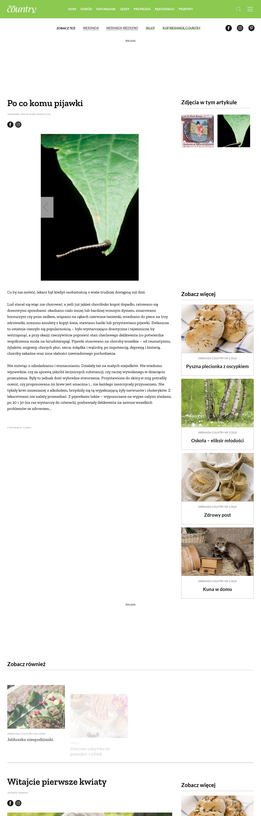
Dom (72, 9)
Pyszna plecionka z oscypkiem (217, 366)
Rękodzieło (164, 9)
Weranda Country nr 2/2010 (217, 358)
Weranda (91, 28)
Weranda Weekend (122, 28)
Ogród (86, 9)
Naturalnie (106, 9)
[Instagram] (240, 28)
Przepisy (186, 9)
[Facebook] (228, 28)
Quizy (124, 9)
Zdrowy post (217, 515)
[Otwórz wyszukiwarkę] (239, 9)
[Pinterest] (251, 28)
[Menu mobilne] (250, 9)
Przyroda (142, 9)
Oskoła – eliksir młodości (217, 440)
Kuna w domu (217, 589)
